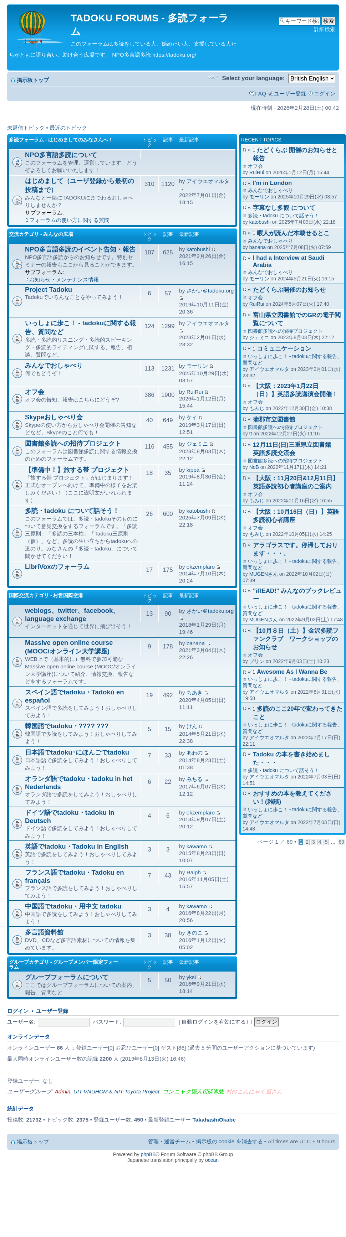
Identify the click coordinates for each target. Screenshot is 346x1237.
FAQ (260, 93)
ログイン (324, 93)
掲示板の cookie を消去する (229, 1141)
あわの (195, 753)
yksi (191, 977)
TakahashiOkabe (214, 1120)
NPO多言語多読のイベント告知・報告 (80, 249)
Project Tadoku (48, 289)
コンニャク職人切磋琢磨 (193, 1091)
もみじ (256, 408)
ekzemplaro (201, 567)
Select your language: (253, 78)
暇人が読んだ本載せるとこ (293, 233)
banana (257, 247)
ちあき (195, 692)
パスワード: (107, 1022)
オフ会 (255, 166)
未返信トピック (26, 128)
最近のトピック (68, 128)
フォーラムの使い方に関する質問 (69, 220)
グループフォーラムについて (66, 977)
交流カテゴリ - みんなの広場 (41, 234)
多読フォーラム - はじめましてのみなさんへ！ (61, 140)
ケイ (192, 417)
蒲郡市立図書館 (274, 419)
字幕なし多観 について (284, 208)
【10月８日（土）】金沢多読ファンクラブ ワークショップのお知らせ (296, 639)
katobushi (260, 222)
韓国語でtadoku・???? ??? (67, 726)
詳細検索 (324, 29)
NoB (254, 467)
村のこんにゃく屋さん (254, 1091)
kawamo (197, 846)
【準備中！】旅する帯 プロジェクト (77, 469)
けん (192, 726)
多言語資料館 (44, 932)
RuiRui (256, 172)
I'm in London (272, 183)
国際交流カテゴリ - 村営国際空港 (46, 595)
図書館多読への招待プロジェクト (285, 331)
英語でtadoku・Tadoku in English (76, 846)
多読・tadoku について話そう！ (283, 215)
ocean (212, 1160)
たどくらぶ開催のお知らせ (289, 289)
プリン (256, 661)
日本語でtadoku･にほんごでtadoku (77, 752)
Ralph (194, 872)
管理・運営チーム (169, 1141)
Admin (63, 1091)
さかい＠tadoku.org (210, 291)
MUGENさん (263, 574)
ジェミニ (259, 337)
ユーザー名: (21, 1022)
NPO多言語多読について (61, 155)
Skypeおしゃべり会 (54, 417)
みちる (195, 779)
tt (250, 433)
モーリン (259, 197)
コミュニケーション (284, 348)
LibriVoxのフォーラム (57, 566)
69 (341, 842)
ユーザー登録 (290, 93)
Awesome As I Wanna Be (292, 671)
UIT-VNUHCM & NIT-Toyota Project (116, 1091)
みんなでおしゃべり (270, 190)
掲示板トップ (33, 80)
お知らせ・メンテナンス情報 (64, 279)
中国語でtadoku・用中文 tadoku (73, 906)
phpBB (148, 1154)
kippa (193, 470)
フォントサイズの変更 (213, 77)
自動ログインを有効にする (217, 1022)
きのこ (195, 933)
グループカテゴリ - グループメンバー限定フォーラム (63, 964)
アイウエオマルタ (269, 369)
